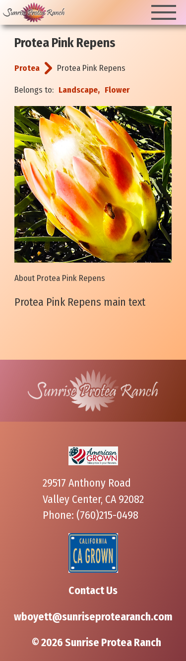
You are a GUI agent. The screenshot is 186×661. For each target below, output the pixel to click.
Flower (117, 90)
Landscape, (79, 90)
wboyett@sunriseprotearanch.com (93, 616)
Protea (27, 68)
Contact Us (93, 590)
